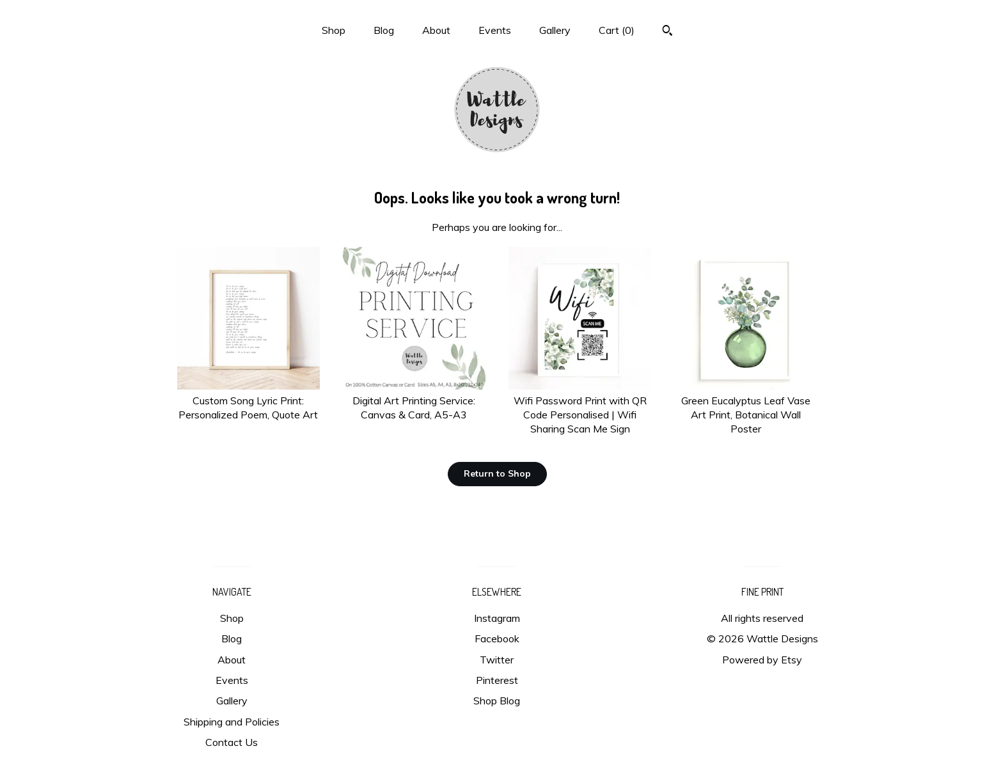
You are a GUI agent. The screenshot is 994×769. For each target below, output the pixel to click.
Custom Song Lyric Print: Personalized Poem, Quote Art (248, 400)
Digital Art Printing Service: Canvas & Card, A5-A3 (414, 400)
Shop (333, 30)
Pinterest (497, 680)
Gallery (555, 30)
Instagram (497, 618)
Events (494, 30)
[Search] (667, 32)
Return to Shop (497, 473)
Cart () (617, 30)
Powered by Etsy (762, 659)
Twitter (497, 659)
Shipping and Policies (232, 721)
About (436, 30)
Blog (384, 30)
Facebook (497, 638)
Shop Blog (496, 700)
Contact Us (231, 742)
